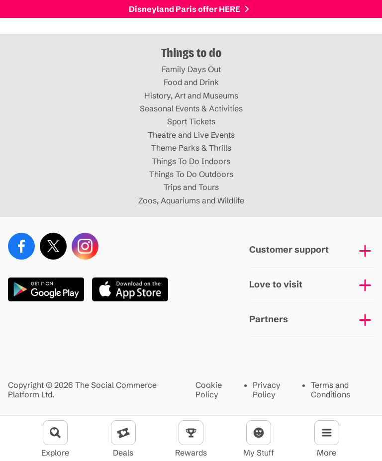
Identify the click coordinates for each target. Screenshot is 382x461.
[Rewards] (191, 432)
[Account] (258, 432)
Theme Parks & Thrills (191, 147)
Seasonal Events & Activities (191, 108)
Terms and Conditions (330, 389)
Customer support (289, 249)
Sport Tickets (191, 121)
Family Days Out (191, 69)
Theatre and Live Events (191, 134)
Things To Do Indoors (191, 161)
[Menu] (326, 432)
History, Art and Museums (191, 95)
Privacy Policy (267, 389)
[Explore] (55, 432)
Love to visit (275, 284)
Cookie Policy (208, 389)
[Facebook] (21, 246)
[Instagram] (85, 246)
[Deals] (123, 432)
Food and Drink (191, 82)
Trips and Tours (191, 187)
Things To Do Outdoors (191, 174)
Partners (268, 319)
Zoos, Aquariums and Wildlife (191, 200)
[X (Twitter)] (53, 246)
